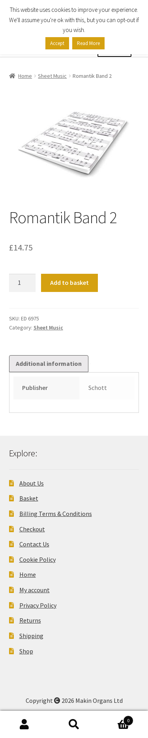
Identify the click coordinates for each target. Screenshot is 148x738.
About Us (31, 483)
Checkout (32, 529)
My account (34, 590)
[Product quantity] (22, 283)
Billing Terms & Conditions (55, 514)
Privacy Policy (37, 605)
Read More (88, 43)
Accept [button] (57, 43)
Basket (28, 498)
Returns (30, 620)
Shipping (31, 636)
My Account (24, 724)
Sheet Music (52, 75)
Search (74, 724)
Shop (26, 651)
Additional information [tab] (49, 363)
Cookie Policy (37, 559)
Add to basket (69, 282)
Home (25, 75)
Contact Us (34, 544)
